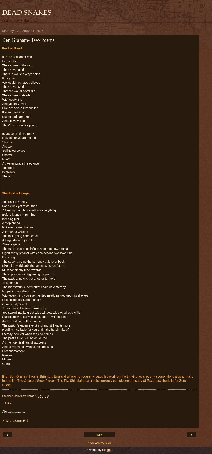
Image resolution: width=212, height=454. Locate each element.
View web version (99, 442)
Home (99, 434)
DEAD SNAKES (27, 12)
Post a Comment (15, 420)
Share (7, 402)
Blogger (107, 450)
